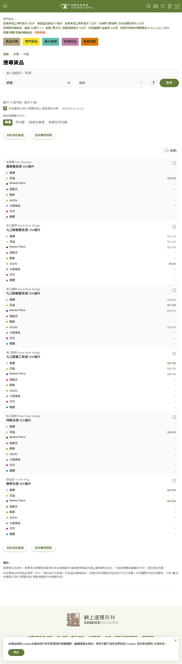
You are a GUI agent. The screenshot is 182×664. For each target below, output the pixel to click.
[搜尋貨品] (91, 73)
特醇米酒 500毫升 (18, 420)
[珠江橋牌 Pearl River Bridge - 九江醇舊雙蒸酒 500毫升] (174, 290)
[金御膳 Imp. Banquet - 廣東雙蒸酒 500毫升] (174, 163)
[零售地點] (177, 6)
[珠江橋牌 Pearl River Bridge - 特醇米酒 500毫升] (174, 417)
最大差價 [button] (50, 41)
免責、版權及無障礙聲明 (121, 637)
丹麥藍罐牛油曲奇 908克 (103, 28)
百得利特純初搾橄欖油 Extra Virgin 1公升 (144, 28)
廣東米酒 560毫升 (18, 483)
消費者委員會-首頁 (40, 637)
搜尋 (169, 83)
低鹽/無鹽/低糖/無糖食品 (17, 32)
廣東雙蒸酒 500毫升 (20, 166)
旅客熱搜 (40, 32)
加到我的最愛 (15, 135)
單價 (8, 122)
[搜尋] (148, 6)
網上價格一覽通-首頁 (70, 637)
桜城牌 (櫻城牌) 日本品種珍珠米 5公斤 (122, 23)
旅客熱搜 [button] (89, 41)
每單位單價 (36, 122)
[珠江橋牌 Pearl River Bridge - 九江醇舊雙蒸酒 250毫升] (174, 226)
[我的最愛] (163, 6)
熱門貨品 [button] (31, 41)
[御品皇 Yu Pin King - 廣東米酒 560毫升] (174, 480)
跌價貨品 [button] (70, 41)
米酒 (16, 54)
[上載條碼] (155, 6)
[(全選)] (166, 150)
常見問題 (148, 637)
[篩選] (38, 83)
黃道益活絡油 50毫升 (50, 23)
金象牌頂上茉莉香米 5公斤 (80, 23)
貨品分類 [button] (12, 41)
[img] (5, 6)
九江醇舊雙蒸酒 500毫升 (23, 293)
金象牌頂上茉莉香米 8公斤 (19, 23)
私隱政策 (95, 637)
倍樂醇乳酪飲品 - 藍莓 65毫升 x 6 (23, 28)
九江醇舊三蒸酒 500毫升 (23, 357)
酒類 (5, 54)
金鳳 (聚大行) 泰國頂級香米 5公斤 (66, 28)
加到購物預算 (43, 135)
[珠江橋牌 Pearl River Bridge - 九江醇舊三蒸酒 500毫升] (174, 353)
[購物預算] (170, 6)
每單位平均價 (58, 122)
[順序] (152, 83)
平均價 (20, 122)
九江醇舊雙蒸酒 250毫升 (23, 230)
